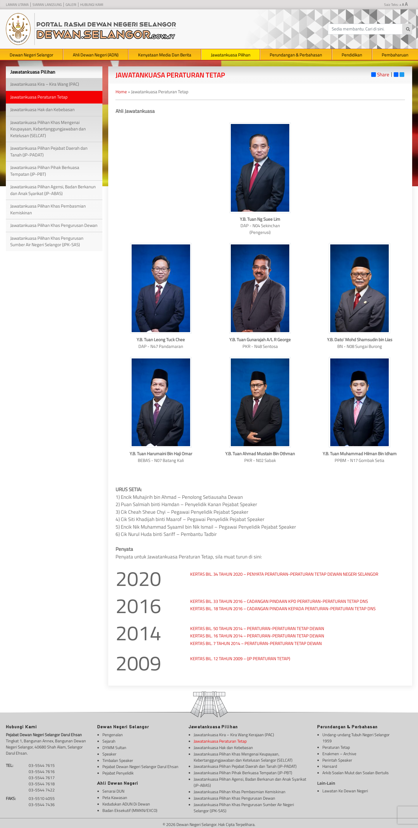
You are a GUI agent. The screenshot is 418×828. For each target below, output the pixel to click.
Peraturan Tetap (336, 747)
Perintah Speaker (337, 759)
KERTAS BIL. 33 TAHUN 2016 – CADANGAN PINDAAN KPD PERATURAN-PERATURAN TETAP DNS (279, 601)
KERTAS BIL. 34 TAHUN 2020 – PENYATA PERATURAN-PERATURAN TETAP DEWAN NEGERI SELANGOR (284, 574)
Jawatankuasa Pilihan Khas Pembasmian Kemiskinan (48, 209)
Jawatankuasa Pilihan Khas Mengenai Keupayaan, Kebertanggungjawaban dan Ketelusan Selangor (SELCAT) (243, 756)
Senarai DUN (113, 789)
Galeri (71, 4)
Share (380, 74)
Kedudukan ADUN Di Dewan (126, 801)
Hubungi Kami (91, 4)
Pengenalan (112, 735)
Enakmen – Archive (339, 753)
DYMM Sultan (114, 747)
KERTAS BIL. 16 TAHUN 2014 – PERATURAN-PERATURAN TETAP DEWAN (257, 635)
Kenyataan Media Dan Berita (164, 54)
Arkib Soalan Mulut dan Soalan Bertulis (355, 771)
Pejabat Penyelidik (118, 771)
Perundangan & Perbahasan (296, 54)
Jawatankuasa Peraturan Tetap (39, 97)
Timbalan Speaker (117, 759)
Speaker (109, 753)
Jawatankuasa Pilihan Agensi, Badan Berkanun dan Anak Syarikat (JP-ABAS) (53, 190)
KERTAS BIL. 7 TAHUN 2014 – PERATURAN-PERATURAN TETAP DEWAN (256, 643)
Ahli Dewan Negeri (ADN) (95, 54)
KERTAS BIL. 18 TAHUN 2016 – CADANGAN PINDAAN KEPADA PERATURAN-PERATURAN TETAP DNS (283, 608)
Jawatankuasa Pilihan (230, 54)
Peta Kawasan (114, 795)
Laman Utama (17, 4)
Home (121, 91)
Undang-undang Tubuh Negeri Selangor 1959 (356, 738)
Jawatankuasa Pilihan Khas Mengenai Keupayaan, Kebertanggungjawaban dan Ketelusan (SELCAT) (48, 129)
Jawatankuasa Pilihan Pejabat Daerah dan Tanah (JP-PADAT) (48, 151)
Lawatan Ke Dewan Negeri (345, 789)
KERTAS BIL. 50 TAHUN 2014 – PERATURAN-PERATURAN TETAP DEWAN (257, 628)
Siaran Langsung (47, 4)
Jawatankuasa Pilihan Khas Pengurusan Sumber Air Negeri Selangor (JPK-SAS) (46, 241)
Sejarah (109, 741)
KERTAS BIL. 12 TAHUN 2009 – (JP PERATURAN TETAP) (240, 658)
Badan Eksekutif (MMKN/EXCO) (129, 808)
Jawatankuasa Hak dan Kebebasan (42, 109)
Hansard (329, 765)
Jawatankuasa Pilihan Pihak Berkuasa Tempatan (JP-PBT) (44, 170)
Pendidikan (352, 54)
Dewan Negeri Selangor (31, 54)
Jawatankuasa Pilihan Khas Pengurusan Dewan (53, 225)
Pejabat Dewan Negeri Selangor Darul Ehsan (140, 765)
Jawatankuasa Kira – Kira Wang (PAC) (44, 84)
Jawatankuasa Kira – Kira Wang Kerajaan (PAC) (234, 735)
